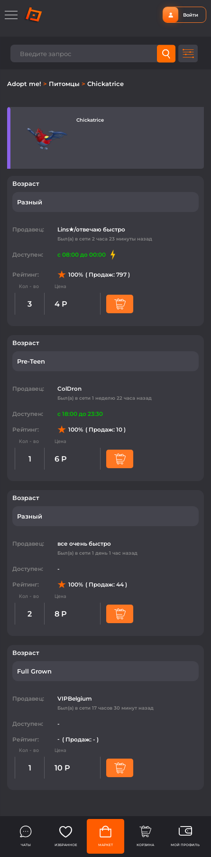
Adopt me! (25, 83)
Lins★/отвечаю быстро (91, 229)
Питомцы (65, 83)
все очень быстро (84, 543)
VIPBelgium (74, 698)
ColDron (69, 388)
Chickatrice (105, 83)
